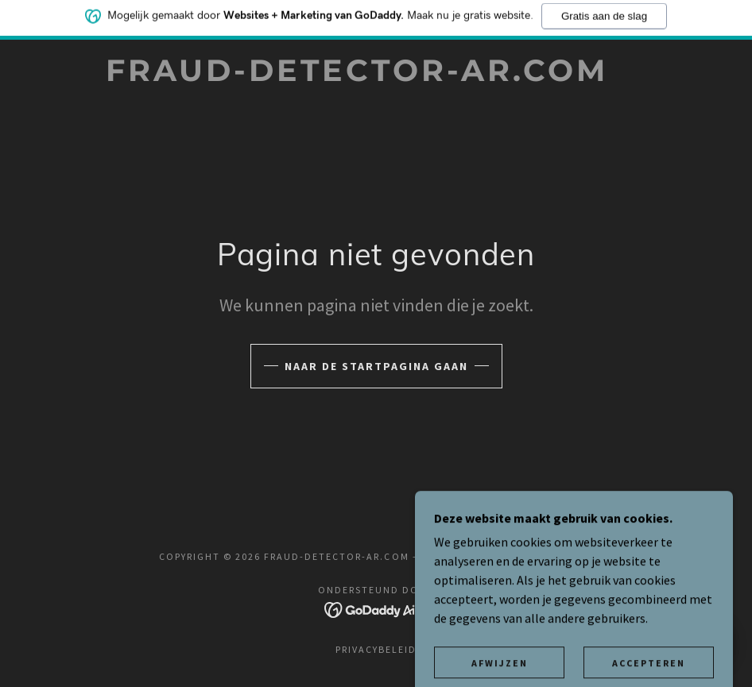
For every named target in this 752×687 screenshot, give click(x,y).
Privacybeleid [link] (376, 649)
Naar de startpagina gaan (376, 366)
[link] (357, 76)
